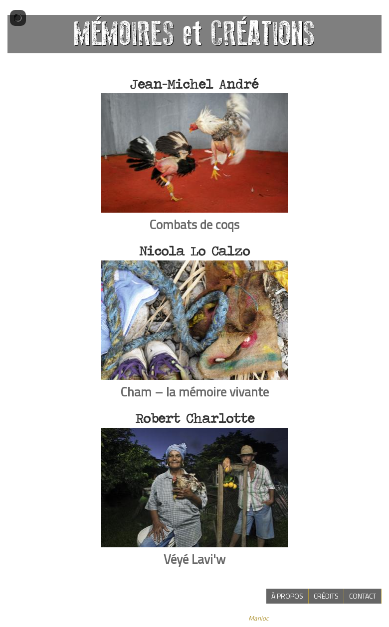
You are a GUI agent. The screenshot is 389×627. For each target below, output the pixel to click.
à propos (287, 596)
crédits (326, 596)
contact (362, 596)
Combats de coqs (194, 224)
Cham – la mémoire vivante (195, 391)
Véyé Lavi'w (194, 559)
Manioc (258, 618)
